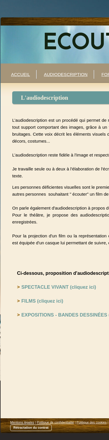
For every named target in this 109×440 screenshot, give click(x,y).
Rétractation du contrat (31, 427)
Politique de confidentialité (55, 422)
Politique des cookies (91, 422)
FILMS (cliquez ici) (42, 300)
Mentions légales (22, 422)
